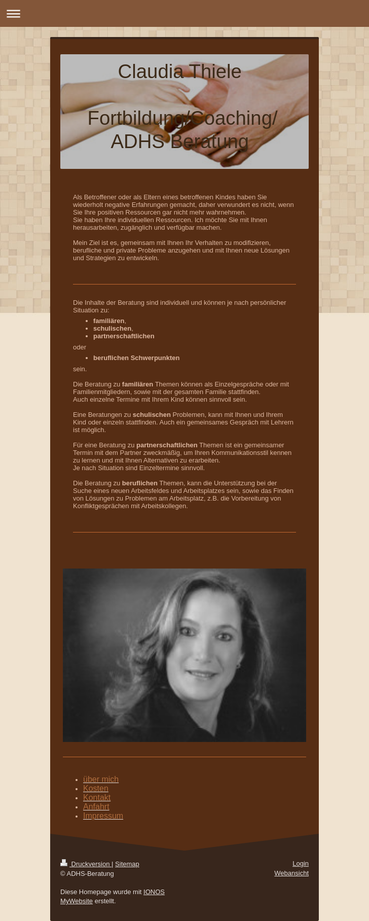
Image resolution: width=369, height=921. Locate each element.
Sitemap (127, 864)
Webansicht (291, 873)
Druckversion (86, 864)
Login (300, 863)
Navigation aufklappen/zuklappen (184, 13)
